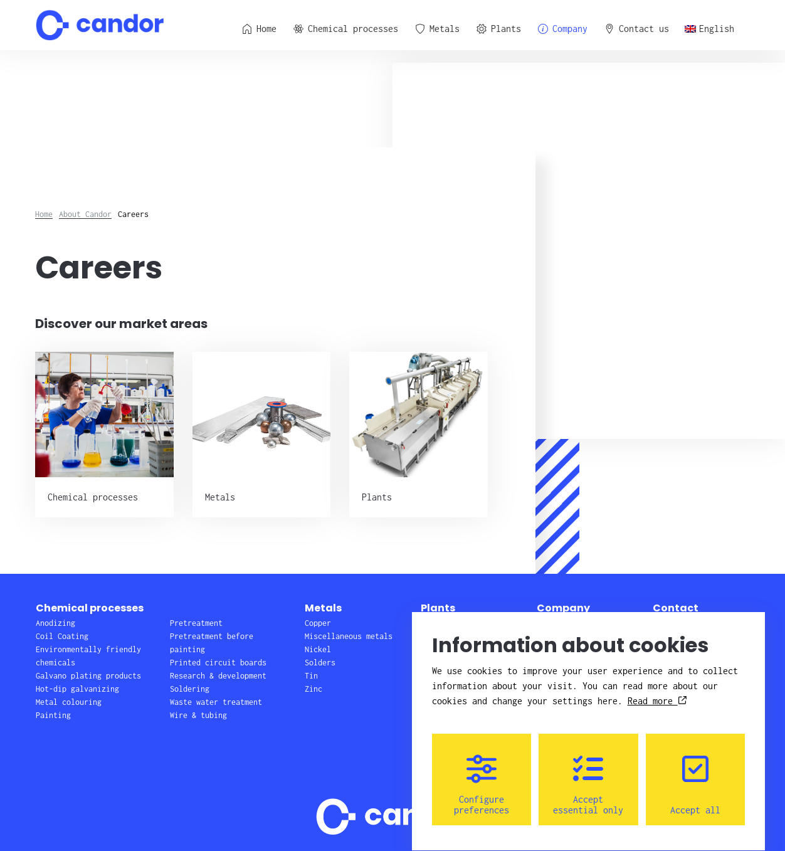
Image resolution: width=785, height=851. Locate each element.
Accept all (695, 773)
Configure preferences (481, 773)
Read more (657, 689)
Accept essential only (588, 773)
